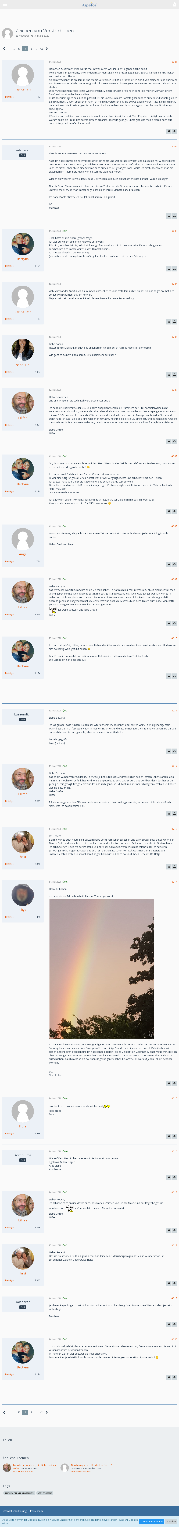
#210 (174, 638)
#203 (174, 231)
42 (41, 48)
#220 (174, 1339)
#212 (174, 766)
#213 (174, 828)
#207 (174, 456)
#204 (174, 283)
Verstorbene (45, 1493)
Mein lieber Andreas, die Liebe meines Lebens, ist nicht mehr (47, 1465)
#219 (174, 1298)
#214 (174, 881)
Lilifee (16, 1468)
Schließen (171, 1521)
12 (30, 48)
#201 (174, 62)
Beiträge (9, 96)
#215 (174, 1098)
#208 (174, 526)
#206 (174, 390)
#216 (174, 1151)
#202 (174, 146)
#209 (174, 579)
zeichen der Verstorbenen (19, 1493)
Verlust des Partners (23, 1471)
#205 (174, 336)
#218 (174, 1245)
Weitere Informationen (152, 1521)
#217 (174, 1192)
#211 (174, 710)
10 (19, 48)
